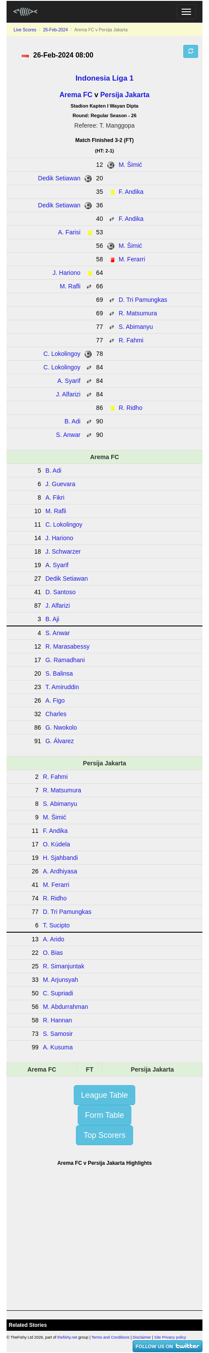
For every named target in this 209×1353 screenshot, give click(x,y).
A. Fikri (55, 497)
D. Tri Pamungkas (143, 299)
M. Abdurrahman (65, 1006)
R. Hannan (57, 1020)
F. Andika (131, 191)
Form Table (104, 1115)
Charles (55, 713)
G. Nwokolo (61, 727)
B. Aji (52, 619)
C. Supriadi (58, 993)
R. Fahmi (131, 340)
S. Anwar (68, 434)
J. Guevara (60, 483)
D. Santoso (60, 592)
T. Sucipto (56, 925)
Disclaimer (142, 1337)
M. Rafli (70, 286)
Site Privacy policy (170, 1337)
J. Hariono (67, 272)
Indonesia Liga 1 (104, 78)
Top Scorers (104, 1135)
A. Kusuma (57, 1047)
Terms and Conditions (111, 1337)
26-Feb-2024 (55, 29)
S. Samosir (57, 1033)
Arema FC (76, 94)
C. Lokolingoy (62, 353)
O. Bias (53, 952)
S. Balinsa (59, 673)
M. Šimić (130, 164)
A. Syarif (68, 380)
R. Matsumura (138, 313)
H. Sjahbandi (60, 857)
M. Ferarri (132, 259)
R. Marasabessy (67, 646)
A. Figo (55, 700)
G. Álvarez (59, 740)
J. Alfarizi (68, 394)
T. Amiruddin (62, 686)
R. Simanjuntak (63, 966)
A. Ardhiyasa (60, 871)
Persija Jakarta (125, 94)
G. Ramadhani (65, 659)
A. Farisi (69, 232)
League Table (104, 1095)
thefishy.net (67, 1337)
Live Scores (25, 29)
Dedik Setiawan (59, 178)
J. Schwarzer (63, 551)
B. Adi (73, 421)
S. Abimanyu (136, 326)
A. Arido (53, 939)
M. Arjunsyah (60, 979)
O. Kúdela (56, 844)
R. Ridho (130, 407)
